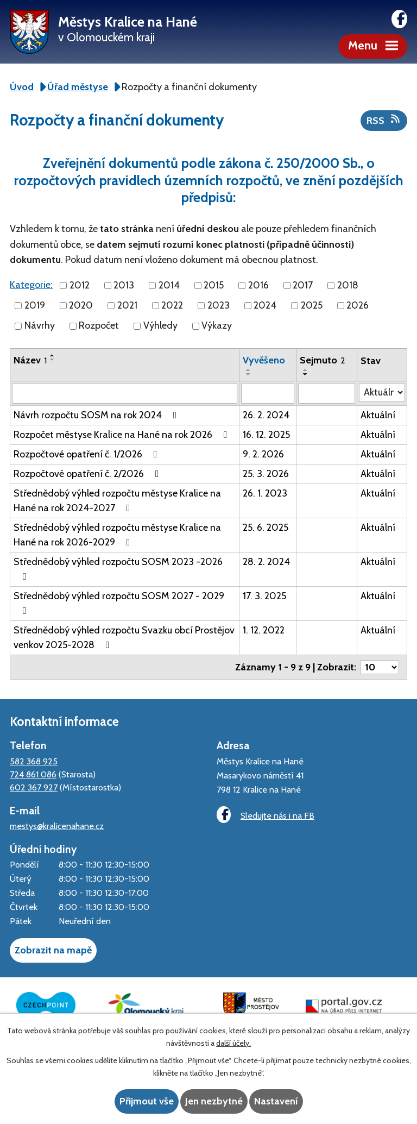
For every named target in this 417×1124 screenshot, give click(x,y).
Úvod (22, 87)
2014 (169, 285)
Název (30, 360)
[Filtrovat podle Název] (124, 393)
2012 (80, 285)
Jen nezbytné (214, 1101)
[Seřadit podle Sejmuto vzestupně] (306, 370)
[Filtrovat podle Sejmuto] (326, 393)
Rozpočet (99, 326)
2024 (265, 305)
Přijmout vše (146, 1101)
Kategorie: (31, 285)
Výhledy (160, 326)
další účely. (233, 1043)
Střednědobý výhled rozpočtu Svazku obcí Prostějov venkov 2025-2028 (124, 637)
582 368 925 (34, 761)
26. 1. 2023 (265, 493)
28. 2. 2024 (266, 562)
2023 (218, 305)
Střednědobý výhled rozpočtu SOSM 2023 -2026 (118, 568)
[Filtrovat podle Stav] (382, 392)
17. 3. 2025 (264, 596)
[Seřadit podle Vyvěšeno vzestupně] (249, 370)
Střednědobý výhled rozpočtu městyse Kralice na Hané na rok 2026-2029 (117, 535)
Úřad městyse (77, 87)
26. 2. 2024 (266, 415)
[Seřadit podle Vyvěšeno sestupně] (249, 374)
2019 (34, 305)
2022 (172, 305)
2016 (258, 285)
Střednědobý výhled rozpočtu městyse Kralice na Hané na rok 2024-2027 (117, 500)
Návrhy (39, 326)
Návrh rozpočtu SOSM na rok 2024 (97, 415)
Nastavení (276, 1101)
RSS (384, 120)
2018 (347, 285)
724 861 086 (33, 774)
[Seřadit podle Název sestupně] (53, 359)
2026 (357, 305)
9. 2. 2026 (263, 454)
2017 (303, 285)
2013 (123, 285)
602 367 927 (34, 787)
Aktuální (378, 415)
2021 (127, 305)
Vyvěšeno (264, 360)
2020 (81, 305)
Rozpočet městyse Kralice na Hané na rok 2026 (123, 435)
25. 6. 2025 (265, 527)
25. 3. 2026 (266, 474)
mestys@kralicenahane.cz (57, 825)
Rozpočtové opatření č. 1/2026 (88, 454)
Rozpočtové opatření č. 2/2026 (88, 474)
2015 (214, 285)
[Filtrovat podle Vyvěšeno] (268, 393)
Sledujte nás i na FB (265, 814)
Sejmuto (322, 360)
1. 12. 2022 (264, 630)
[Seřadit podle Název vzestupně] (53, 355)
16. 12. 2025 (266, 435)
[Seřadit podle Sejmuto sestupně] (306, 374)
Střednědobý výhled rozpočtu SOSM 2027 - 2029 (119, 603)
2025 (312, 305)
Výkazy (216, 326)
